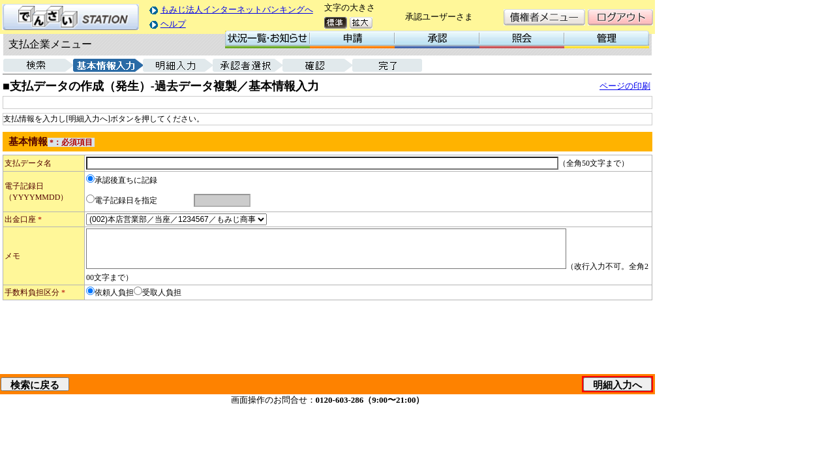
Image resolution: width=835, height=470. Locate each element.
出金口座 (23, 219)
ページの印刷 (625, 86)
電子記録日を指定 (126, 200)
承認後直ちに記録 (126, 180)
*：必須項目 (71, 142)
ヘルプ (173, 24)
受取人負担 (161, 292)
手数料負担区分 (35, 292)
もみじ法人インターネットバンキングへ (236, 9)
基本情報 (28, 141)
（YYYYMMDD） (36, 197)
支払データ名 (28, 163)
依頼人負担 (114, 292)
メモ (12, 255)
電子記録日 (24, 186)
